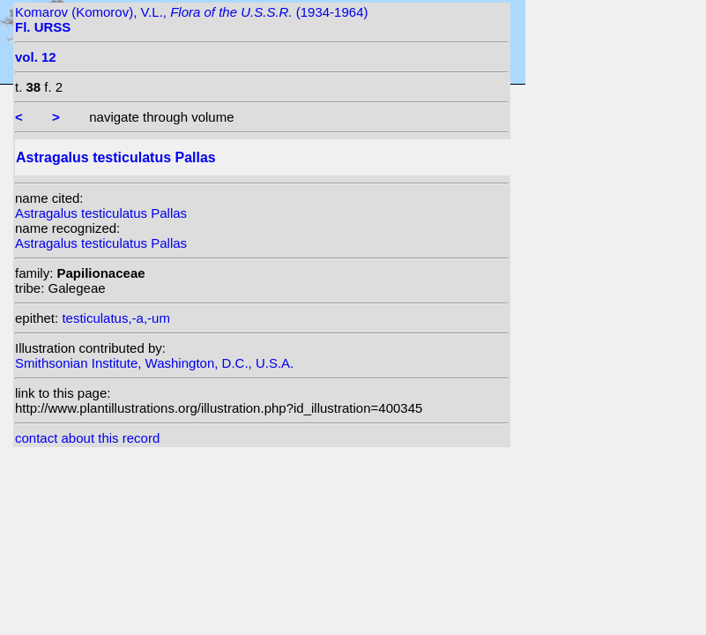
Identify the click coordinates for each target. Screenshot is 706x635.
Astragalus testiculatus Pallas (101, 212)
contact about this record (87, 437)
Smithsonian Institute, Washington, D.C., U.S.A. (154, 362)
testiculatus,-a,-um (116, 317)
